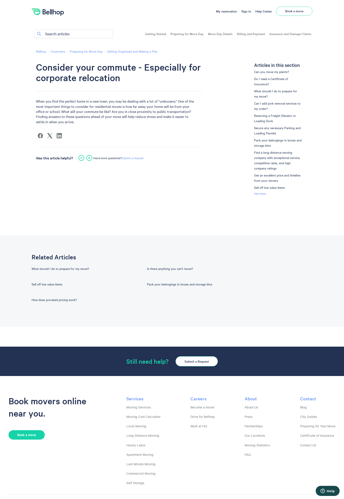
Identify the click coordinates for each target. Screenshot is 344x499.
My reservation (226, 11)
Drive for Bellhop (202, 416)
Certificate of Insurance (317, 435)
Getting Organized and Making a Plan (132, 51)
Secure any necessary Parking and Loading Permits (277, 130)
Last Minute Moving (141, 464)
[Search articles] (73, 33)
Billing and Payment (251, 34)
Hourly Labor (135, 445)
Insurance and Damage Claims (290, 34)
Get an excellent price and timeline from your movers (277, 178)
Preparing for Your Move (317, 426)
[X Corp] (49, 135)
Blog (303, 407)
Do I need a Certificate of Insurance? (271, 81)
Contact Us (308, 445)
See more (260, 193)
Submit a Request (197, 361)
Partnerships (254, 426)
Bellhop (41, 51)
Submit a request (132, 158)
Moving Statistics (257, 445)
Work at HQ (198, 426)
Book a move (294, 11)
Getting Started (155, 34)
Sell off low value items (269, 187)
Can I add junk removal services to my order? (277, 106)
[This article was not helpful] (89, 157)
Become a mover (202, 407)
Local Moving (136, 426)
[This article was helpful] (81, 157)
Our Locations (255, 435)
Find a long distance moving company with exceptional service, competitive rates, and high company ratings (277, 160)
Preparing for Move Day (187, 34)
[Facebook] (40, 135)
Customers (58, 51)
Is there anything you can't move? (170, 268)
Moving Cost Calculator (143, 416)
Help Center (263, 11)
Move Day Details (220, 34)
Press (249, 416)
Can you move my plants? (271, 72)
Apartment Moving (140, 454)
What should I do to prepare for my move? (275, 93)
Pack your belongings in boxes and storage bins (278, 143)
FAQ (248, 454)
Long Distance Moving (142, 435)
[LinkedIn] (59, 135)
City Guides (308, 416)
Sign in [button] (246, 11)
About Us (251, 407)
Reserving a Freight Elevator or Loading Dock (275, 118)
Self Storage (135, 483)
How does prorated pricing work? (54, 300)
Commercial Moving (141, 473)
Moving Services (138, 407)
